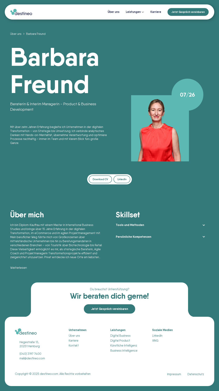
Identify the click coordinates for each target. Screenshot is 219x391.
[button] (135, 12)
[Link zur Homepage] (21, 11)
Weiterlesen (18, 267)
